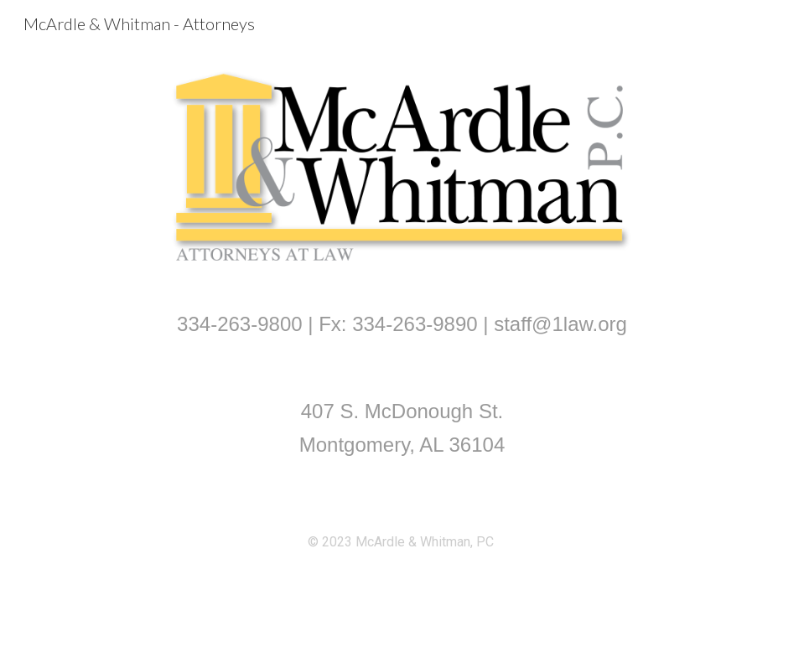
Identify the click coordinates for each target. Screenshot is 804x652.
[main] (402, 324)
